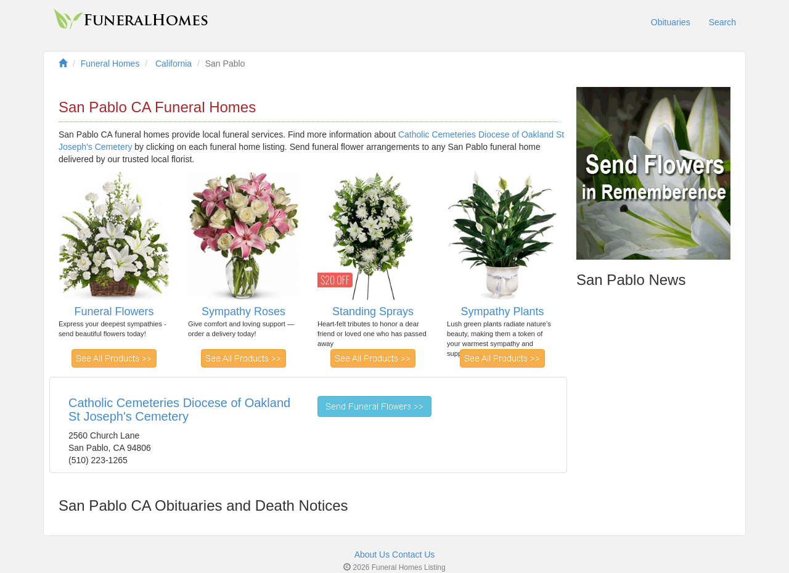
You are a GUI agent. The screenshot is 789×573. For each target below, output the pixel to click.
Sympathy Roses (243, 311)
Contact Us (413, 554)
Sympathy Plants (502, 311)
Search (722, 22)
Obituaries (670, 22)
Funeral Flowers (113, 311)
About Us (372, 554)
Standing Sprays (373, 311)
